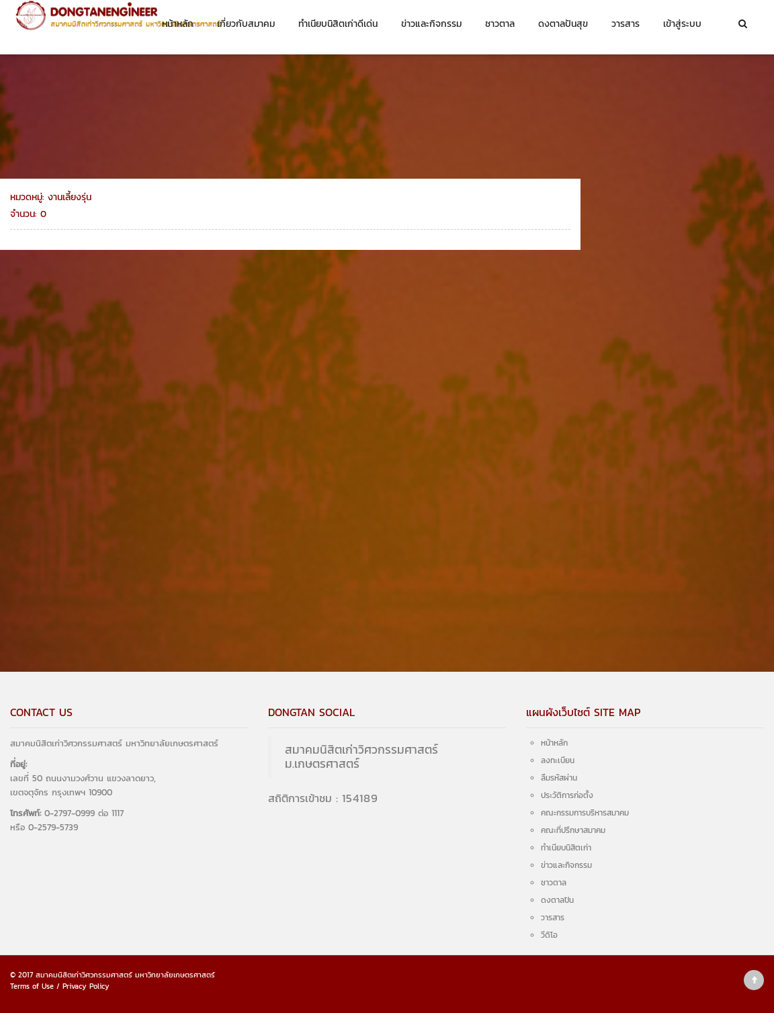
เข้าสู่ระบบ (682, 24)
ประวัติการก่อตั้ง (567, 795)
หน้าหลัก (178, 24)
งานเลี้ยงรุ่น (625, 263)
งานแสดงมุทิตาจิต (636, 285)
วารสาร (625, 24)
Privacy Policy (86, 986)
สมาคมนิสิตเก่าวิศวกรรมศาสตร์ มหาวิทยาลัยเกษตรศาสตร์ (125, 974)
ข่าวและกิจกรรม (431, 24)
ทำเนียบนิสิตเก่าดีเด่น (338, 24)
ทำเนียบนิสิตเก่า (566, 848)
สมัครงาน (621, 307)
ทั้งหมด (617, 220)
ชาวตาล (500, 24)
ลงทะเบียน (557, 760)
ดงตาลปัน (557, 900)
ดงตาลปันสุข (563, 24)
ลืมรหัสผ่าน (559, 778)
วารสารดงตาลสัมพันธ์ (643, 242)
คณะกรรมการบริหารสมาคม (585, 813)
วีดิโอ (549, 935)
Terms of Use (32, 986)
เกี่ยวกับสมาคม (246, 24)
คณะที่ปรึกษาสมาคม (573, 830)
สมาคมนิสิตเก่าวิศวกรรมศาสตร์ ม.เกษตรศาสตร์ (361, 757)
